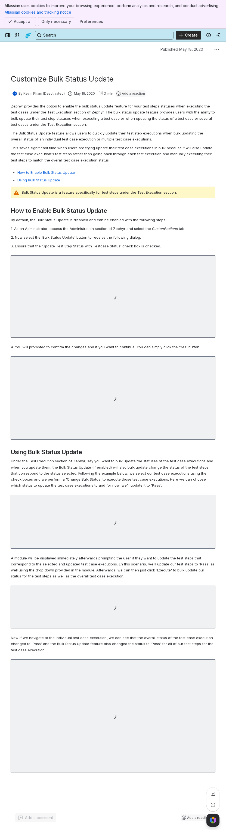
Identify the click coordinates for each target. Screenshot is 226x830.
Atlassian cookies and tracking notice (38, 12)
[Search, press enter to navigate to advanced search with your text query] (104, 35)
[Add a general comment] (35, 817)
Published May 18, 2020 (181, 49)
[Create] (188, 35)
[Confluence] (28, 35)
